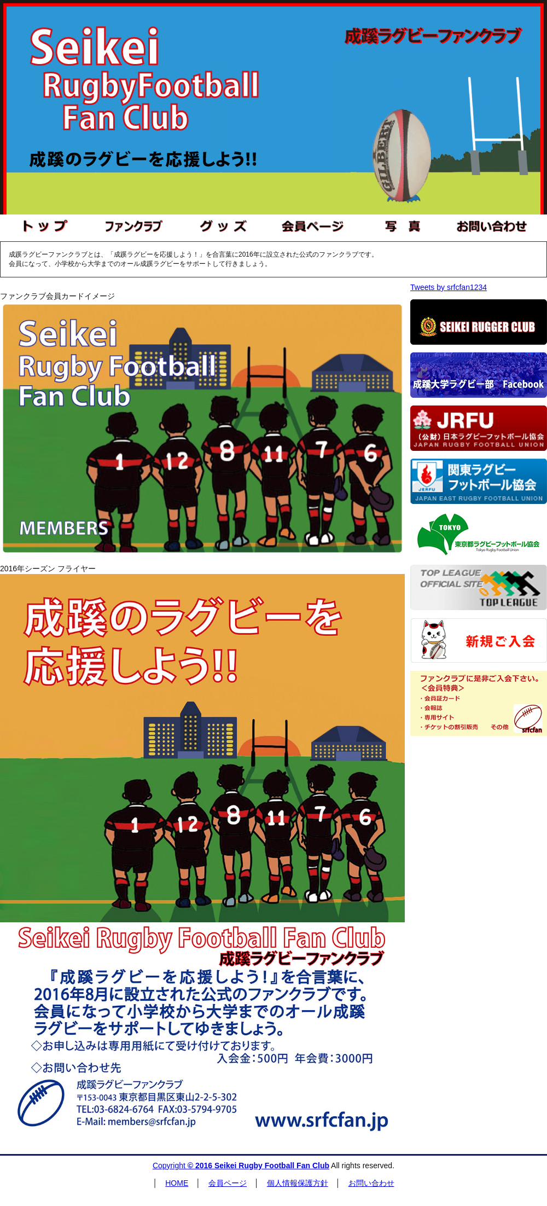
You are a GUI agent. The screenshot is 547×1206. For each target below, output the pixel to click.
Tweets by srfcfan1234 (448, 287)
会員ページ (227, 1183)
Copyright (241, 1165)
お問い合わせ (371, 1183)
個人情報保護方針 (297, 1183)
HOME (176, 1183)
